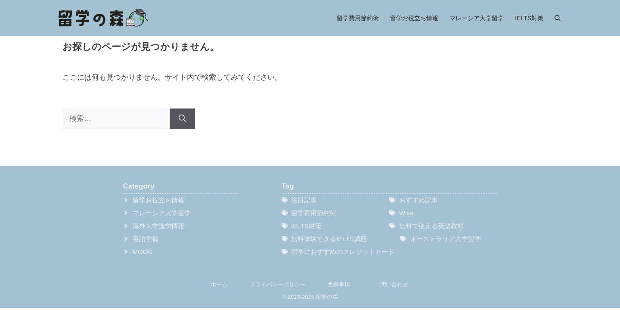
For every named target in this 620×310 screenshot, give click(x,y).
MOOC (143, 251)
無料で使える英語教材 (431, 225)
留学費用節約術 (358, 18)
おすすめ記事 (418, 200)
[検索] (182, 118)
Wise (406, 213)
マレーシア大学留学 (477, 18)
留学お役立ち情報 (414, 18)
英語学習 (145, 238)
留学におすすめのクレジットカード (342, 251)
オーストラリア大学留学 (445, 238)
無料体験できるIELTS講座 (329, 238)
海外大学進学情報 (158, 225)
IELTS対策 (529, 18)
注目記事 (304, 200)
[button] (557, 18)
